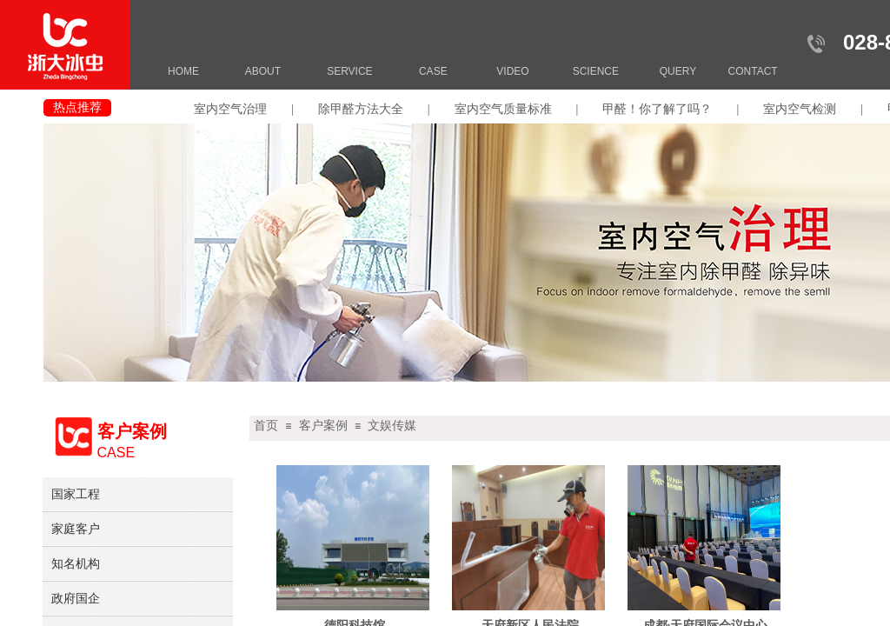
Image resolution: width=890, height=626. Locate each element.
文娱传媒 (392, 425)
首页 (266, 425)
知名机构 (75, 563)
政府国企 (75, 598)
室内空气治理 (230, 109)
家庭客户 (75, 529)
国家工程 (75, 494)
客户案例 (323, 425)
